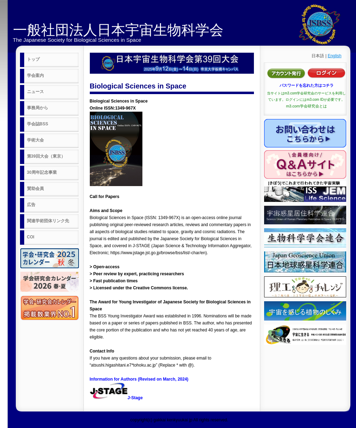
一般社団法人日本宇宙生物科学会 (118, 30)
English (334, 55)
